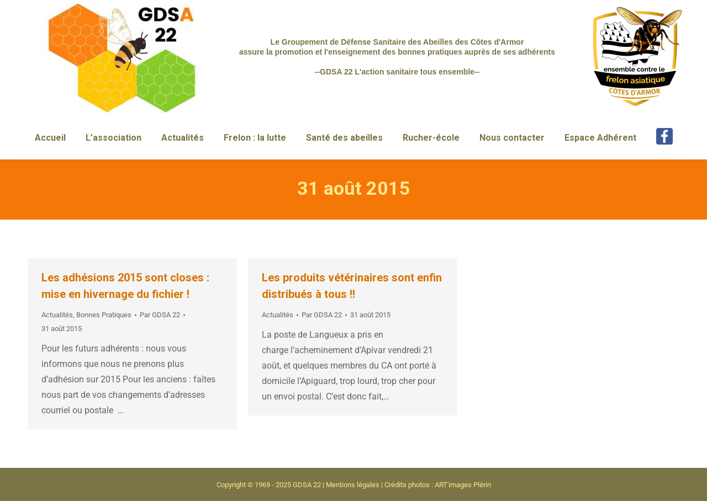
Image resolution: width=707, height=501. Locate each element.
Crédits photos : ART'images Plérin (437, 485)
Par (160, 315)
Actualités (57, 315)
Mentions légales (352, 485)
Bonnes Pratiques (103, 315)
